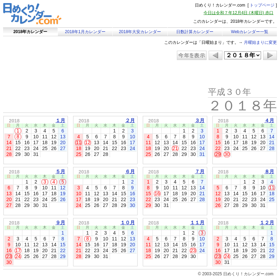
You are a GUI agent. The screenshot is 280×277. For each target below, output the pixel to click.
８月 (269, 171)
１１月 (197, 222)
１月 (60, 120)
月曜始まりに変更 (260, 42)
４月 (269, 120)
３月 (199, 120)
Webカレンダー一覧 (249, 31)
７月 (199, 171)
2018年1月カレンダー (85, 31)
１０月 (127, 222)
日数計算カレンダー (194, 31)
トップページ (262, 5)
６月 (130, 171)
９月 (60, 222)
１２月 (267, 222)
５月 (60, 171)
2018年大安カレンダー (140, 31)
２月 (130, 120)
